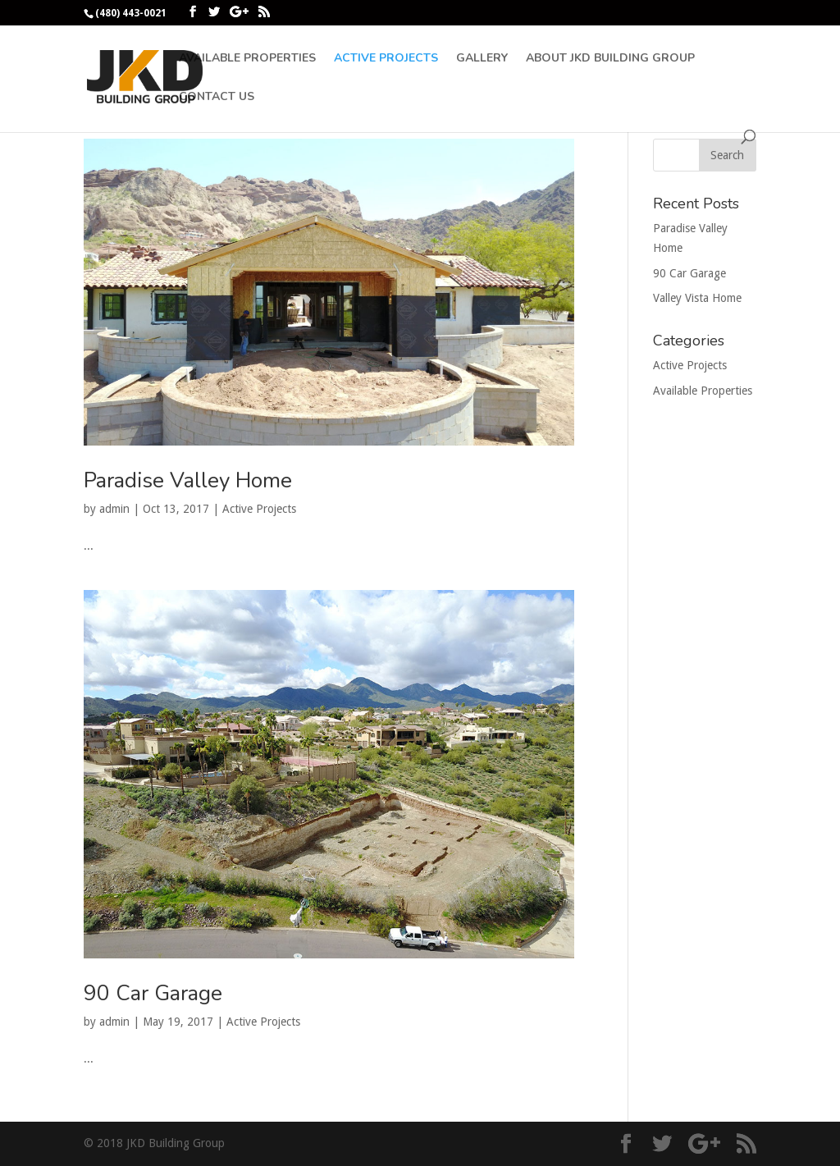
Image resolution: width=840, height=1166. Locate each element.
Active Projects (386, 59)
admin (114, 508)
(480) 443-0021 (131, 13)
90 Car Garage (153, 993)
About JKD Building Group (610, 59)
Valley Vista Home (697, 297)
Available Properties (247, 59)
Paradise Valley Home (188, 480)
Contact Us (216, 97)
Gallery (482, 59)
